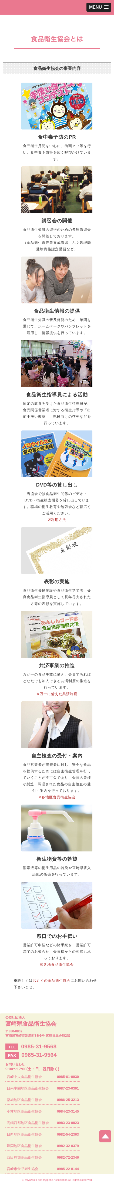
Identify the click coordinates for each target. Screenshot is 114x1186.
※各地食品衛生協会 (57, 965)
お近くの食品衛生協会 (52, 980)
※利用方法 (57, 520)
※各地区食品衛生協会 (57, 797)
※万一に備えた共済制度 (57, 694)
